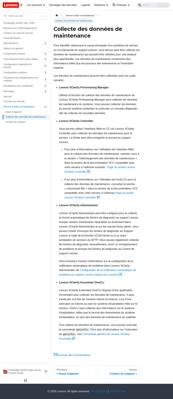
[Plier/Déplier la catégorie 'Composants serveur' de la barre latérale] (45, 54)
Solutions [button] (99, 5)
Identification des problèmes (18, 85)
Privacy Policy (98, 391)
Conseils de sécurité (14, 101)
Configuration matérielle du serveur (17, 66)
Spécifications (10, 43)
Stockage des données (63, 5)
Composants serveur (14, 53)
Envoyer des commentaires (72, 355)
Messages (8, 91)
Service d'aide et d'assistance (19, 106)
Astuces (7, 96)
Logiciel (85, 5)
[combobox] (8, 16)
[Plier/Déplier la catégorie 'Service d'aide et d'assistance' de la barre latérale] (45, 107)
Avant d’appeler (13, 112)
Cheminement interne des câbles (20, 59)
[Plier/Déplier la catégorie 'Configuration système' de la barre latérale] (45, 72)
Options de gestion (13, 48)
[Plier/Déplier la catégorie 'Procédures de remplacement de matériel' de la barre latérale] (45, 79)
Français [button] (119, 5)
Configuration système (15, 72)
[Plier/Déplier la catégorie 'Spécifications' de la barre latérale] (45, 43)
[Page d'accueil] (57, 15)
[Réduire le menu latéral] (25, 380)
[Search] (153, 5)
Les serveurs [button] (34, 5)
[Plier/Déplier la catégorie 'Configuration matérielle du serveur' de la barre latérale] (45, 66)
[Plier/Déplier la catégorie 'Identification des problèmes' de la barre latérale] (45, 86)
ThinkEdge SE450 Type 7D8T (19, 23)
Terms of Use (117, 391)
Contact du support (15, 122)
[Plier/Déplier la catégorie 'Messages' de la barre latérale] (45, 91)
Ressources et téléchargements (20, 28)
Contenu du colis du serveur (18, 33)
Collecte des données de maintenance (25, 116)
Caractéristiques (12, 38)
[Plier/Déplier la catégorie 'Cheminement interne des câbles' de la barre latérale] (45, 59)
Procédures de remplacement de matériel (20, 79)
